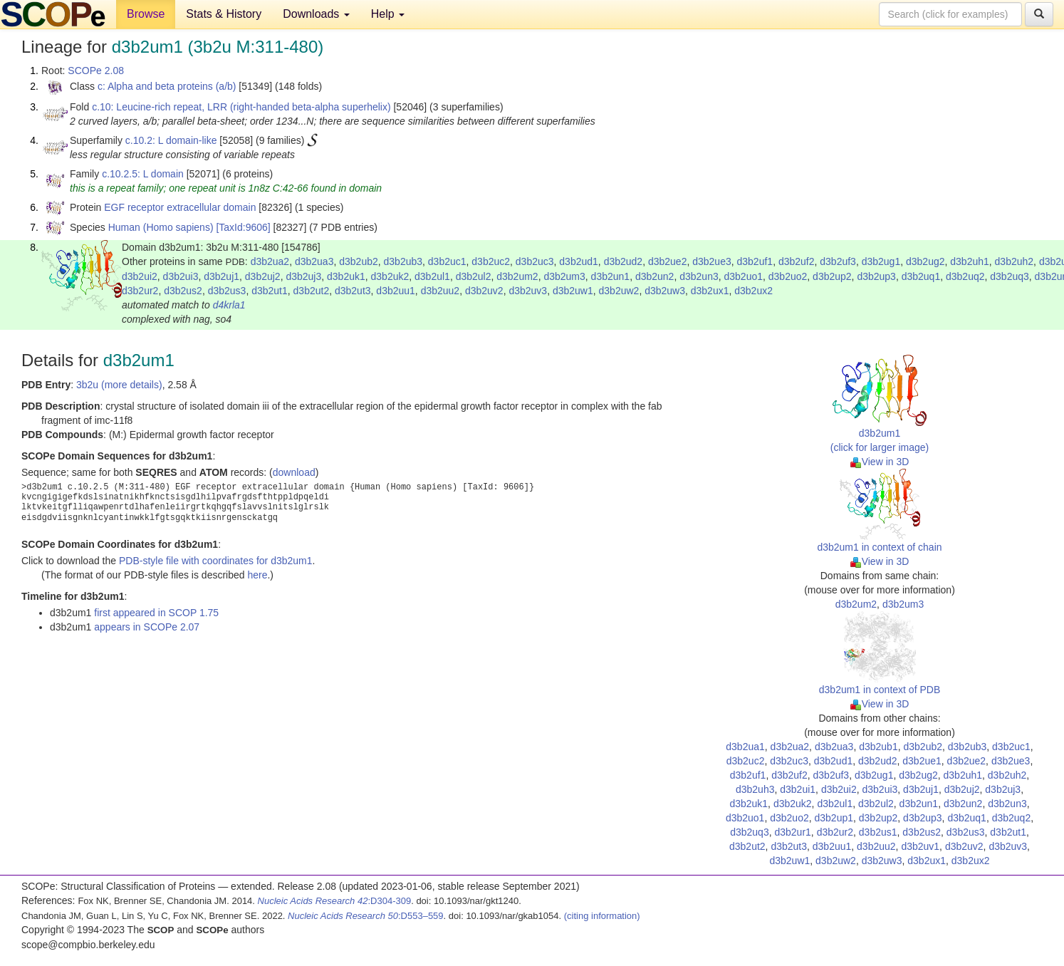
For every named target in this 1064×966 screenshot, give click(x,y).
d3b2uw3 (665, 290)
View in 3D (879, 461)
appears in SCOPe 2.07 (146, 627)
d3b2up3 (876, 276)
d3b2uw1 (573, 290)
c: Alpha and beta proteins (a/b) (167, 86)
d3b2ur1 (792, 832)
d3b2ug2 (925, 261)
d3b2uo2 (788, 276)
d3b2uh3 (755, 789)
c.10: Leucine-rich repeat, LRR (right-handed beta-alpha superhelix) (241, 107)
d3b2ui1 (797, 789)
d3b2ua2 (270, 261)
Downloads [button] (316, 14)
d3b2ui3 (181, 276)
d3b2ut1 (269, 290)
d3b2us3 (227, 290)
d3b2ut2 (311, 290)
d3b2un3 (699, 276)
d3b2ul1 (432, 276)
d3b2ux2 (753, 290)
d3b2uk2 (390, 276)
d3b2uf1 (755, 261)
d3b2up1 (834, 818)
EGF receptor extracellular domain (180, 207)
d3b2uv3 (527, 290)
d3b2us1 (878, 832)
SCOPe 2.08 (96, 70)
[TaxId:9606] (243, 227)
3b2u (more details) (119, 384)
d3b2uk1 (346, 276)
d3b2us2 (183, 290)
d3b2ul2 (473, 276)
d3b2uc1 (447, 261)
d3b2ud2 (623, 261)
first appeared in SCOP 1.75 (156, 612)
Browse (146, 14)
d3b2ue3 (711, 261)
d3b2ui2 (139, 276)
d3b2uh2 (1014, 261)
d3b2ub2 (358, 261)
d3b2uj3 (303, 276)
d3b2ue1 (922, 761)
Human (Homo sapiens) (161, 227)
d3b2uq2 (965, 276)
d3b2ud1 (578, 261)
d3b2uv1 (920, 846)
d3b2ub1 (878, 746)
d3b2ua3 (314, 261)
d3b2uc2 (490, 261)
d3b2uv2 (484, 290)
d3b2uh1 (969, 261)
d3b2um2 (517, 276)
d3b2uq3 (1009, 276)
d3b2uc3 (535, 261)
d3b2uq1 (921, 276)
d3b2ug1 (881, 261)
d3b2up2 (832, 276)
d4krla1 (229, 305)
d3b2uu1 (395, 290)
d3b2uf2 (796, 261)
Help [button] (388, 14)
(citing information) (602, 915)
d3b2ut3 (353, 290)
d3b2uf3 (838, 261)
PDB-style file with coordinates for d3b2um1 (216, 560)
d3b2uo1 (743, 276)
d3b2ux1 (710, 290)
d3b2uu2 (440, 290)
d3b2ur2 (140, 290)
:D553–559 (366, 915)
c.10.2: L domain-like (171, 140)
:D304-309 (335, 900)
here (257, 575)
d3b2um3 (564, 276)
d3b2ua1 (745, 746)
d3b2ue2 (667, 261)
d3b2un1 (610, 276)
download (294, 472)
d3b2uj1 (221, 276)
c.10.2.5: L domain (143, 174)
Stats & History (223, 14)
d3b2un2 (654, 276)
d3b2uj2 (263, 276)
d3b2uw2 (619, 290)
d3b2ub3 (403, 261)
